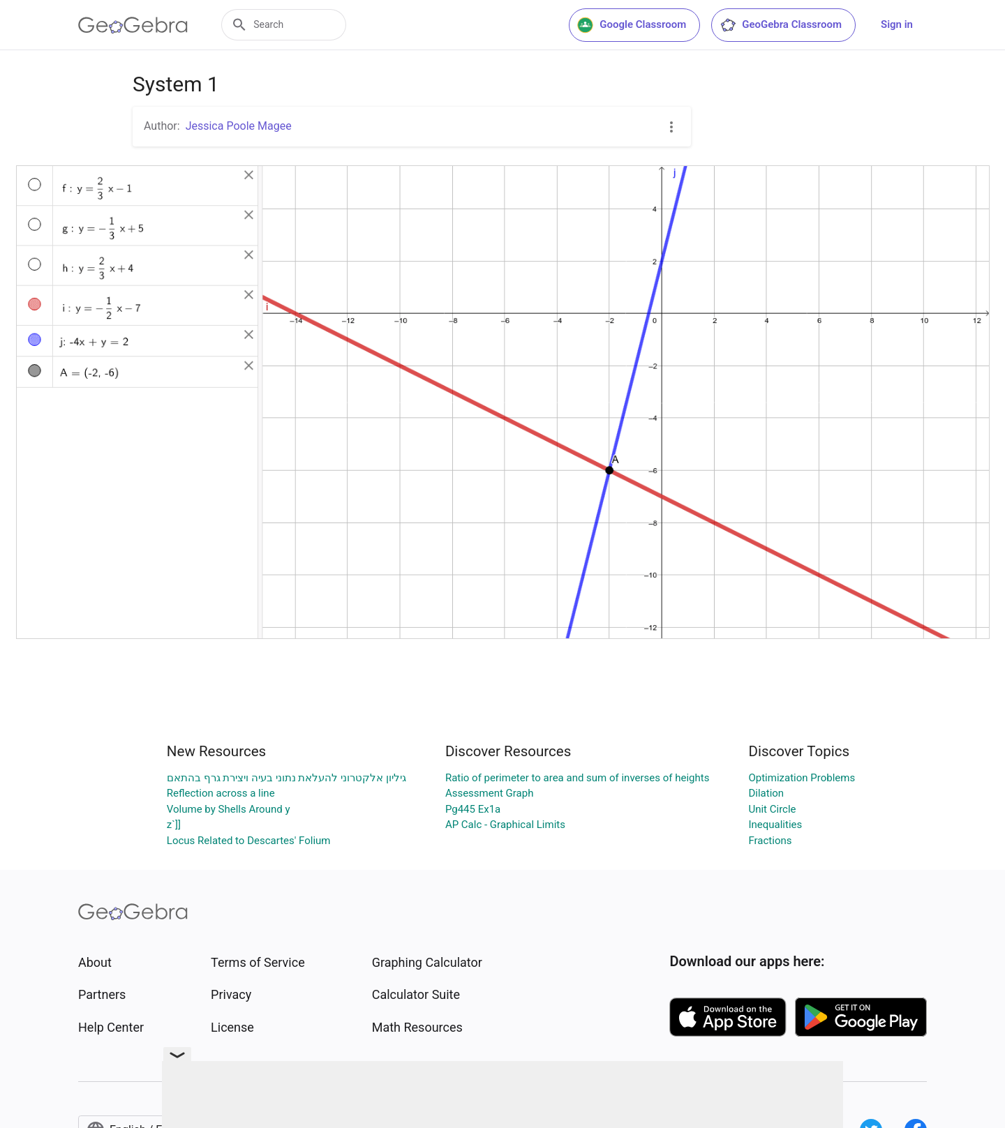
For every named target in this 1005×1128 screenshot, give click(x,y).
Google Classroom (631, 25)
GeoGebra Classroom (781, 25)
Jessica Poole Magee (239, 126)
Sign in (897, 24)
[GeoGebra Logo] (133, 25)
